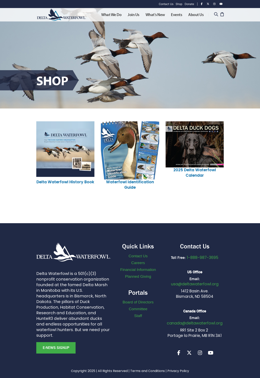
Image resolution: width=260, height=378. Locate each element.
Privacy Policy (178, 371)
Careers (138, 263)
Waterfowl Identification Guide (130, 184)
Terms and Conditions (147, 371)
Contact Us (166, 4)
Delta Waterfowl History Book (65, 182)
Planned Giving (138, 276)
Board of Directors (138, 302)
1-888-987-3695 (202, 257)
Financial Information (138, 270)
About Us (195, 15)
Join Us (133, 15)
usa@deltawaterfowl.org (195, 284)
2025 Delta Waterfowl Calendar (194, 172)
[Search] (216, 14)
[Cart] (222, 14)
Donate (189, 4)
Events (176, 15)
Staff (138, 316)
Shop (179, 4)
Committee (138, 309)
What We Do (111, 15)
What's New (155, 15)
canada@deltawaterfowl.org (195, 323)
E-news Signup (56, 347)
